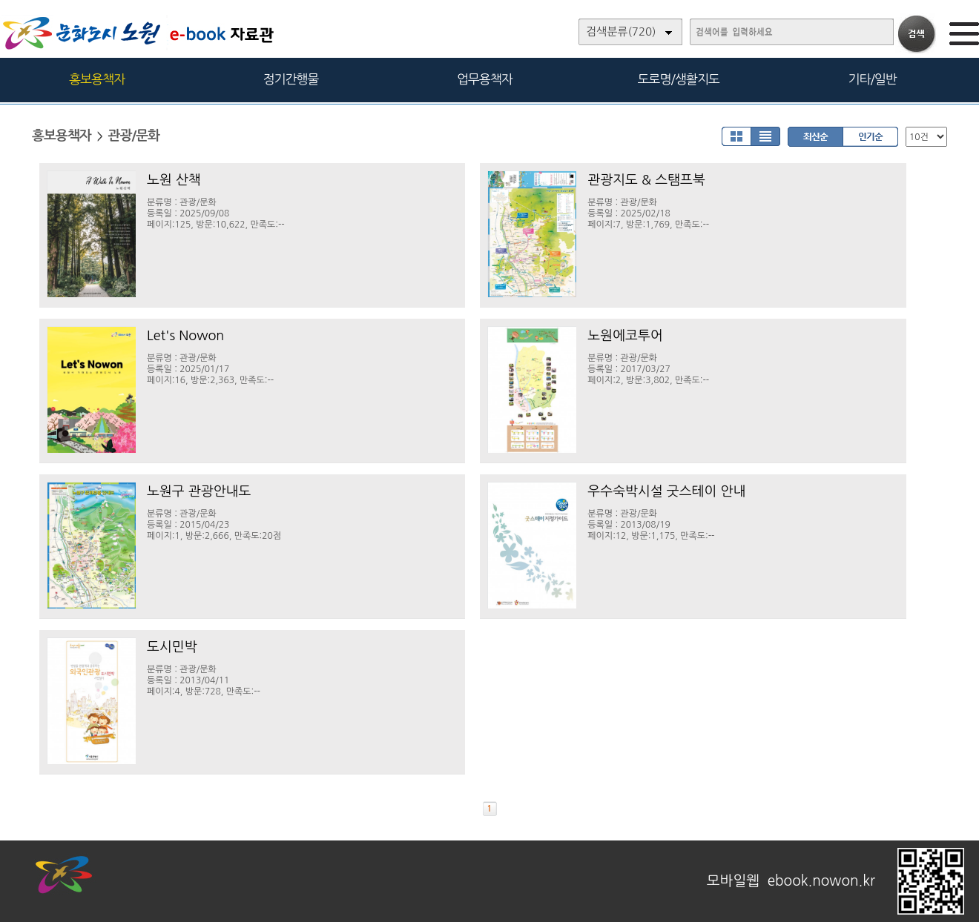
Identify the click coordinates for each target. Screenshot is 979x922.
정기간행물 (291, 79)
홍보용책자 (97, 79)
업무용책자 (484, 79)
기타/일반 (872, 79)
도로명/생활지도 (678, 79)
